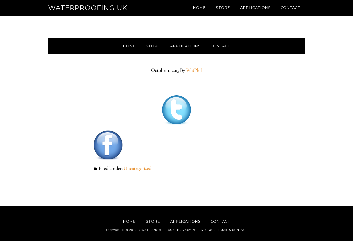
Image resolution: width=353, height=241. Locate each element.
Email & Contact (232, 230)
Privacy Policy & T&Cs (196, 230)
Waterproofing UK (87, 8)
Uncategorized (137, 169)
